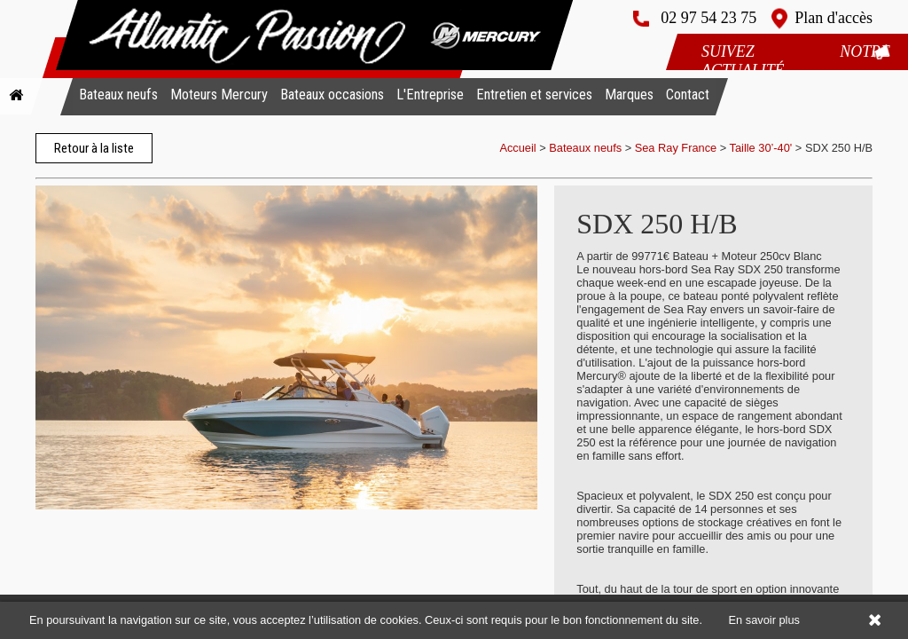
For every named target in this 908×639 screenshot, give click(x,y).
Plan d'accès (833, 18)
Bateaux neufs (118, 94)
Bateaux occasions (332, 94)
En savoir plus (764, 620)
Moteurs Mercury (219, 94)
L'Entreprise (430, 94)
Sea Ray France (677, 147)
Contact (687, 94)
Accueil (517, 147)
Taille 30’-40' (761, 147)
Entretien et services (534, 94)
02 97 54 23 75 (708, 18)
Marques (629, 94)
